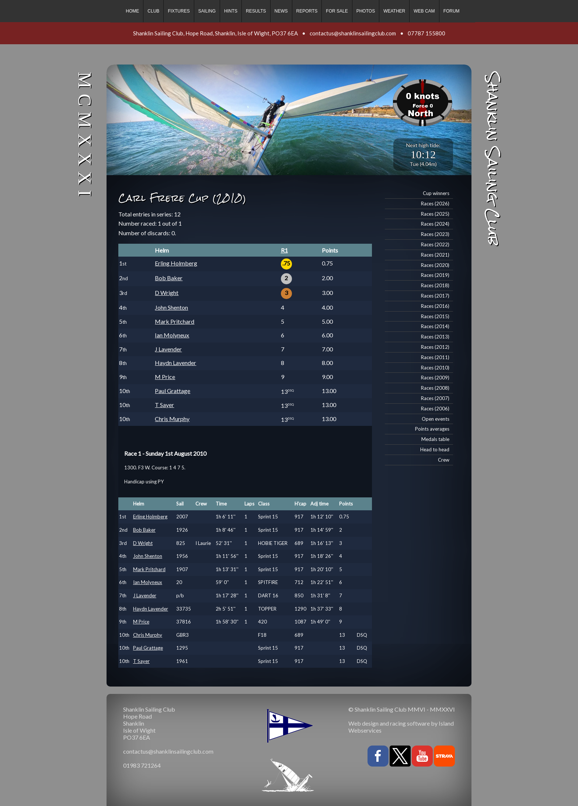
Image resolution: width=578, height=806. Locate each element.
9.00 (327, 376)
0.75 (327, 263)
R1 (284, 250)
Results (256, 11)
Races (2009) (435, 378)
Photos (365, 11)
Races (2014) (435, 326)
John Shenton (171, 307)
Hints (230, 11)
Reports (307, 11)
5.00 (327, 321)
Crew (443, 460)
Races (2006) (435, 408)
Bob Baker (168, 277)
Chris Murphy (172, 418)
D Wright (166, 292)
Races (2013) (435, 337)
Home (132, 11)
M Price (165, 376)
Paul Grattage (172, 390)
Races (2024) (435, 224)
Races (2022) (435, 244)
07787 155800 (426, 33)
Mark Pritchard (174, 321)
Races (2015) (435, 316)
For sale (337, 11)
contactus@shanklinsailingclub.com (353, 33)
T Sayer (164, 404)
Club (153, 11)
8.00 (327, 362)
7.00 (327, 348)
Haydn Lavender (175, 362)
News (281, 11)
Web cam (424, 11)
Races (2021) (435, 255)
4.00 (327, 307)
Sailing (207, 11)
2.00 (327, 277)
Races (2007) (435, 398)
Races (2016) (435, 306)
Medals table (435, 439)
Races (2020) (435, 265)
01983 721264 (142, 765)
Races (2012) (435, 347)
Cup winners (436, 193)
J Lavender (168, 348)
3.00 (327, 292)
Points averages (432, 429)
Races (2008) (435, 388)
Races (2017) (435, 296)
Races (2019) (435, 275)
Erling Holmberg (176, 263)
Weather (394, 11)
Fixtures (178, 11)
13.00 (329, 390)
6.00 (327, 334)
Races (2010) (435, 368)
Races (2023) (435, 234)
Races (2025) (435, 214)
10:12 (423, 154)
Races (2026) (435, 203)
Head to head (434, 449)
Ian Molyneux (172, 334)
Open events (435, 419)
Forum (451, 11)
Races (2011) (435, 357)
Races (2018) (435, 285)
